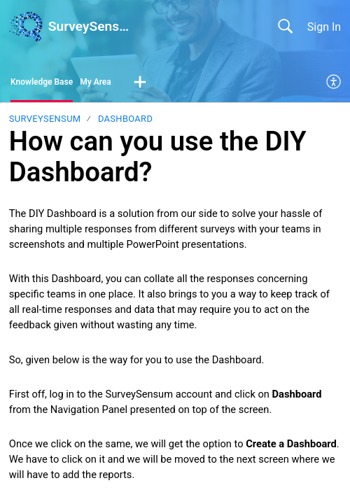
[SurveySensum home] (26, 26)
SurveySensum (45, 118)
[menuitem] (334, 83)
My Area (95, 82)
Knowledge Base (41, 82)
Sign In (324, 27)
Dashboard (125, 118)
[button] (140, 82)
